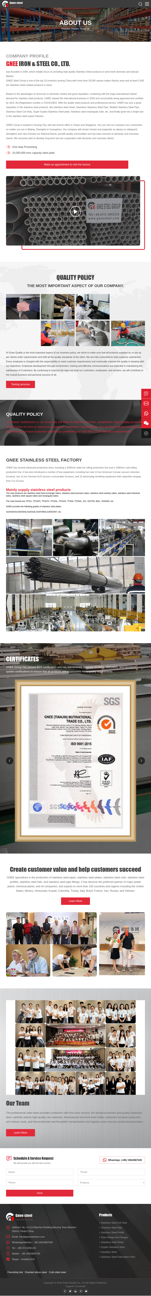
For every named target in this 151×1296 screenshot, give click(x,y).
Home (74, 28)
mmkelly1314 (28, 1259)
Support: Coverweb (75, 1286)
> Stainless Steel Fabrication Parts (117, 1257)
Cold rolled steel (57, 1272)
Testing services (20, 384)
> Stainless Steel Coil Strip (113, 1223)
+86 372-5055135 (26, 1248)
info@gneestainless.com (32, 1237)
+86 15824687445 (43, 1242)
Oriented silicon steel (36, 1272)
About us (84, 28)
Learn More (75, 901)
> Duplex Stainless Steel (112, 1247)
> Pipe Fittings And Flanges (113, 1238)
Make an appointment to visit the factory (67, 164)
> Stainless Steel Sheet (111, 1242)
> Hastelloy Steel (108, 1252)
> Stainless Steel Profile (111, 1233)
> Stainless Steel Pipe (110, 1228)
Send (39, 1193)
